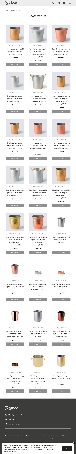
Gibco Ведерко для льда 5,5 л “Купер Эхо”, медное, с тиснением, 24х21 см (61, 51)
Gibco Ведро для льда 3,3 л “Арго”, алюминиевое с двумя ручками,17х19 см (38, 192)
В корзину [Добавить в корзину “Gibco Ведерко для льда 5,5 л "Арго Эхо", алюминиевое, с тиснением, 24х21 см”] (38, 64)
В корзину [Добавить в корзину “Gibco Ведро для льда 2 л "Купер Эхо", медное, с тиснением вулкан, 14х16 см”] (38, 158)
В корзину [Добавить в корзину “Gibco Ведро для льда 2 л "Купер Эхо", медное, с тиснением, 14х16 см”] (61, 158)
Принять (67, 448)
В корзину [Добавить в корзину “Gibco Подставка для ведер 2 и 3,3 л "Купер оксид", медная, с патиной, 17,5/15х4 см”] (14, 391)
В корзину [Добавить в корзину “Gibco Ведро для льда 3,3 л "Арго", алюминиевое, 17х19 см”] (38, 344)
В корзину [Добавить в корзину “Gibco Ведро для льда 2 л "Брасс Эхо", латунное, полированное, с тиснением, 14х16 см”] (61, 111)
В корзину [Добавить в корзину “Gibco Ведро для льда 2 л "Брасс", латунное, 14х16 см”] (61, 391)
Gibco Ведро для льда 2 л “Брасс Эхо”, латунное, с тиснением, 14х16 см (14, 145)
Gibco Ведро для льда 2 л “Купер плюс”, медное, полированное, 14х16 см (14, 333)
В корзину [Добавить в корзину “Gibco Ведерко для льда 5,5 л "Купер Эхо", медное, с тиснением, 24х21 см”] (61, 64)
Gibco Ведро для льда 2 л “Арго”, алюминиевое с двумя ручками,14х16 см (38, 98)
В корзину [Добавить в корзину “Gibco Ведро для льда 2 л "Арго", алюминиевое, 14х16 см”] (61, 252)
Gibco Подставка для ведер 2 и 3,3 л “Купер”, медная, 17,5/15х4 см (61, 286)
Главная (7, 10)
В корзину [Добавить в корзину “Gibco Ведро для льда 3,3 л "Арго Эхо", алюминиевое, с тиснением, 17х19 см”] (14, 205)
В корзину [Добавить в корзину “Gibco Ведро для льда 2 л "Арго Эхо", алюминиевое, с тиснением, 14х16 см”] (14, 111)
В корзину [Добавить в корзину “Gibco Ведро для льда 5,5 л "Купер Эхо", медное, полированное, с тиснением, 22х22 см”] (38, 252)
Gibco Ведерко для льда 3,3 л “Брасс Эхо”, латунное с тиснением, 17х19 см (15, 51)
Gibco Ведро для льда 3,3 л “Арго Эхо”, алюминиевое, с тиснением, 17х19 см (15, 192)
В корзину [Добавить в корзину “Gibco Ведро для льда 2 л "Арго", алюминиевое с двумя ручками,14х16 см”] (38, 111)
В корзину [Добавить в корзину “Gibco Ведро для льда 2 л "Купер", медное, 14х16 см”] (14, 299)
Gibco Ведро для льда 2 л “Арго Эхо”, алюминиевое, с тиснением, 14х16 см (15, 98)
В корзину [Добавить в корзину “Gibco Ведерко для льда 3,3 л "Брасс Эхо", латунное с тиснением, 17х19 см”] (14, 64)
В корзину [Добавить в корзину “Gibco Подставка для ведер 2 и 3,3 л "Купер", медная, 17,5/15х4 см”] (61, 299)
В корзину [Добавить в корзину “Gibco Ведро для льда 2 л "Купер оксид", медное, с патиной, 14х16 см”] (61, 344)
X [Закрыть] (74, 443)
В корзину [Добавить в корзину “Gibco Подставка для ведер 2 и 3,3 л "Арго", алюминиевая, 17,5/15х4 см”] (38, 299)
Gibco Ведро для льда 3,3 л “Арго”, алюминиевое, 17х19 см (38, 333)
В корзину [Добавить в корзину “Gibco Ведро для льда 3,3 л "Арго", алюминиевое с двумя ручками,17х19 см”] (38, 205)
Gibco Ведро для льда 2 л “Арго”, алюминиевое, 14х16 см (61, 239)
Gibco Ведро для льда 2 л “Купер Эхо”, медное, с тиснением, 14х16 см (61, 145)
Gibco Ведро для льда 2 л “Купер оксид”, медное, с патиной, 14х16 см (61, 333)
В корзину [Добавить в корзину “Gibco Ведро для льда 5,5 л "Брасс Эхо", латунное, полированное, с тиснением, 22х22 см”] (14, 252)
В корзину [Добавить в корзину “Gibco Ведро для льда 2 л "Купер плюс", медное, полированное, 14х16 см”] (14, 344)
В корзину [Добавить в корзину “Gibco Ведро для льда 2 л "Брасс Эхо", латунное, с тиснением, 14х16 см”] (14, 158)
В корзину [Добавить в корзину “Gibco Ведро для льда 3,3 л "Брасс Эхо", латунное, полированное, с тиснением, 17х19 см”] (61, 205)
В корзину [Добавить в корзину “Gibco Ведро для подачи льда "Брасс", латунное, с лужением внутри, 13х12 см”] (38, 391)
